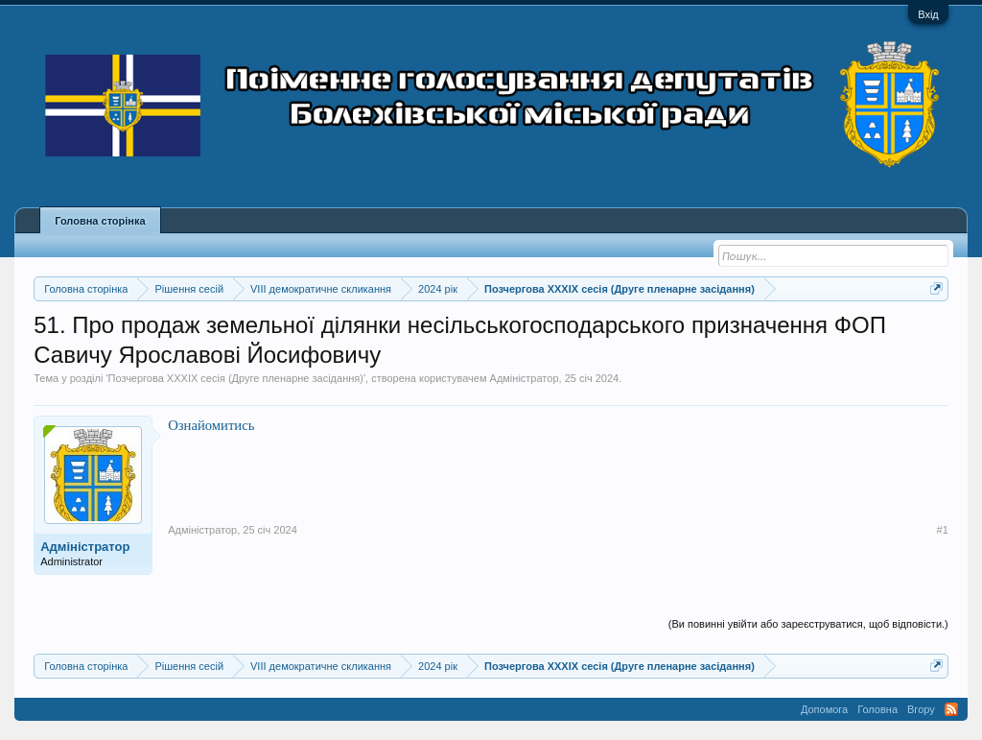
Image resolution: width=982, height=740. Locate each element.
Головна (877, 709)
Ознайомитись (211, 425)
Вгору (921, 709)
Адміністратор (524, 378)
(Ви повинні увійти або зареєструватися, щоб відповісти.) (808, 624)
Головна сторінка (100, 221)
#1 (942, 530)
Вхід (928, 14)
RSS (951, 709)
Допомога (824, 709)
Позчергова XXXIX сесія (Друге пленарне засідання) (235, 378)
